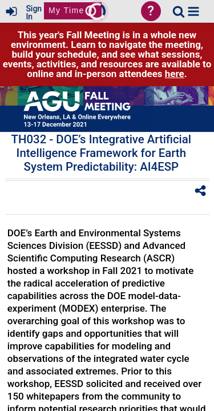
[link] (178, 11)
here (174, 73)
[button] (193, 11)
